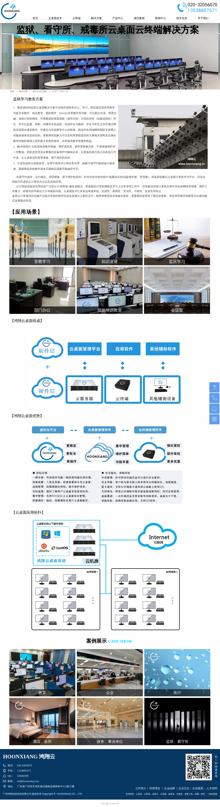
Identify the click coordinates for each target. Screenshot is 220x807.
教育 (42, 693)
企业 (110, 693)
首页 (12, 91)
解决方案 (23, 91)
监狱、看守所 (177, 741)
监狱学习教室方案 (60, 91)
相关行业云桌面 (40, 91)
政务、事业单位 (110, 741)
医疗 (177, 693)
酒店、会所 (42, 741)
